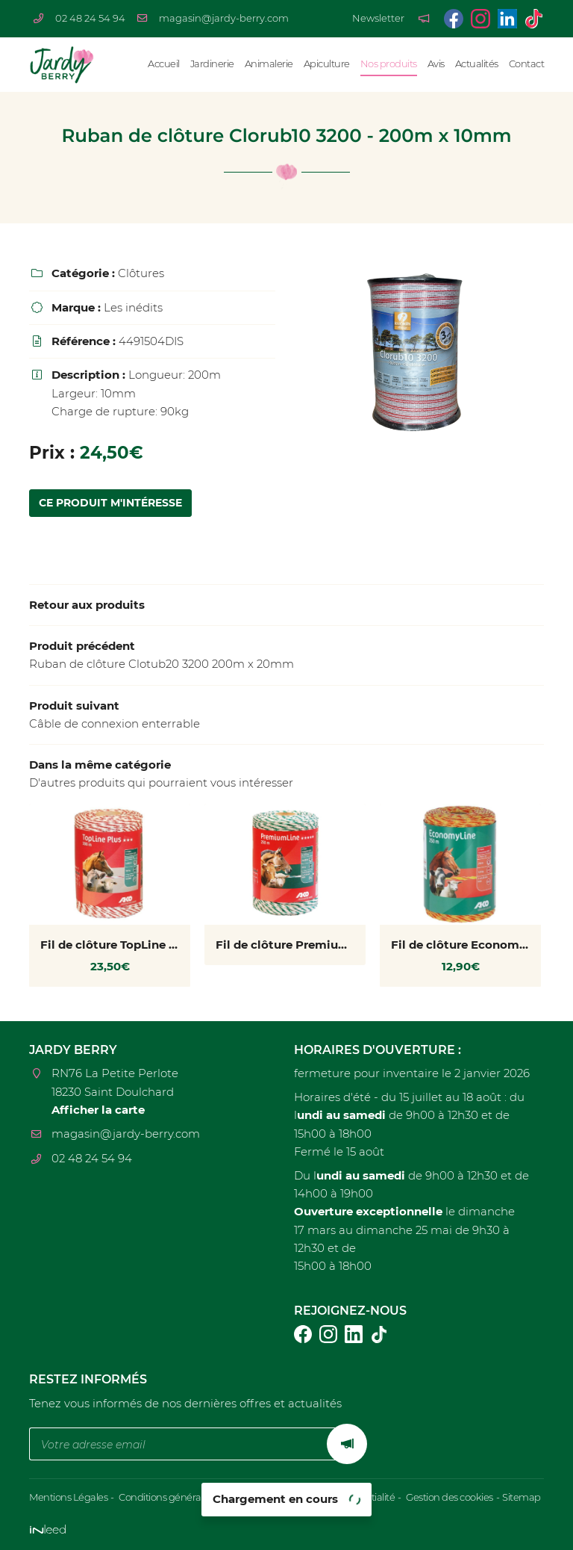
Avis (436, 63)
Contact (527, 63)
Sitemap (521, 1497)
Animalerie (269, 63)
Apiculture (327, 63)
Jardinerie (212, 63)
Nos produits (388, 63)
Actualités (476, 63)
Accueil (164, 63)
